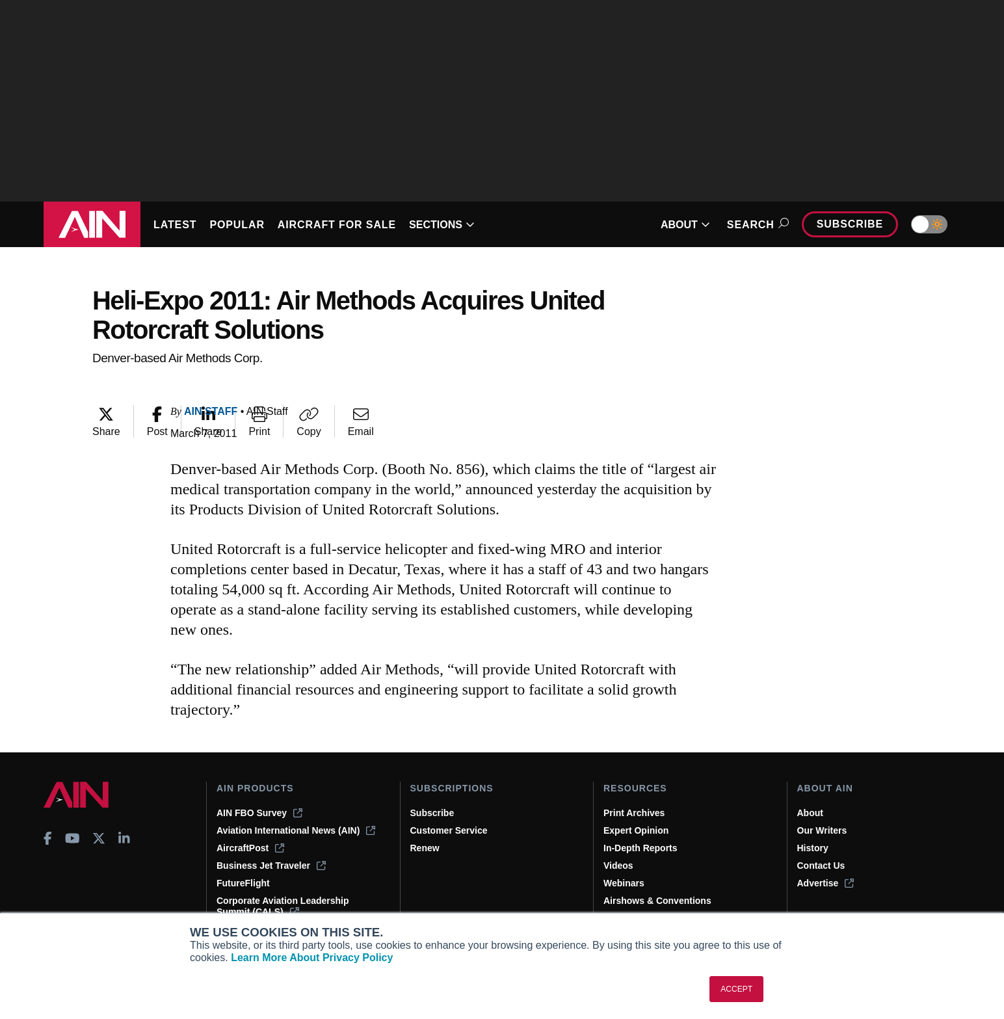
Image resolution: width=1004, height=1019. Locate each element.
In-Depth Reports (640, 848)
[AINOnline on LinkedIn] (124, 838)
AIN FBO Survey (259, 813)
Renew (425, 848)
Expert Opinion (635, 830)
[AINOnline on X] (98, 838)
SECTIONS (442, 224)
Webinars (623, 883)
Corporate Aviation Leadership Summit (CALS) (283, 906)
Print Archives (634, 813)
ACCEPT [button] (736, 989)
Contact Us (821, 865)
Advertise (825, 883)
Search (756, 224)
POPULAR (236, 224)
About (810, 813)
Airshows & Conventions (657, 900)
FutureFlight (243, 883)
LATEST (174, 224)
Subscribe (850, 224)
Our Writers (822, 830)
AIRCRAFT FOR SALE (337, 224)
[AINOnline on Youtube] (72, 838)
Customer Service (449, 830)
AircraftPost (250, 848)
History (812, 848)
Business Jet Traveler (271, 865)
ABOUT (685, 224)
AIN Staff (210, 411)
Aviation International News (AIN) (296, 830)
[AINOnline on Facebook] (48, 838)
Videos (618, 865)
